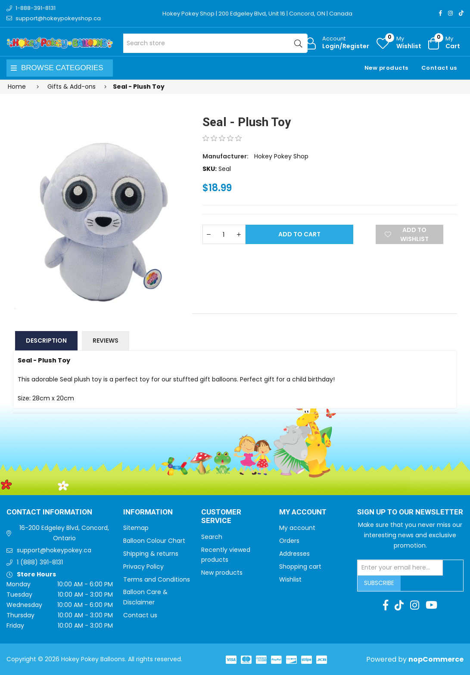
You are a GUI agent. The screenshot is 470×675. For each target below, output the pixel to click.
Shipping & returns (150, 553)
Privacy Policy (143, 566)
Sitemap (136, 527)
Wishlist (290, 579)
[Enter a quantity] (224, 234)
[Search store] (215, 43)
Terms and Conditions (156, 579)
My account (297, 527)
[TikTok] (461, 13)
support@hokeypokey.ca (54, 550)
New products (386, 68)
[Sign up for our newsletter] (400, 568)
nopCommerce (436, 659)
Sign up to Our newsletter (410, 512)
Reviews (105, 340)
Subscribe (379, 583)
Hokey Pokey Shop (281, 156)
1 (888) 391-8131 (40, 562)
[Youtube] (431, 605)
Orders (289, 540)
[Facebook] (440, 13)
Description (46, 340)
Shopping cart (300, 566)
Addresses (294, 553)
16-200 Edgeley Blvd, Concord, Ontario (64, 532)
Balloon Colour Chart (154, 540)
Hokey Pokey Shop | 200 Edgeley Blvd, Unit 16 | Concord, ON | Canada (257, 13)
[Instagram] (450, 13)
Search (211, 537)
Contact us (439, 68)
